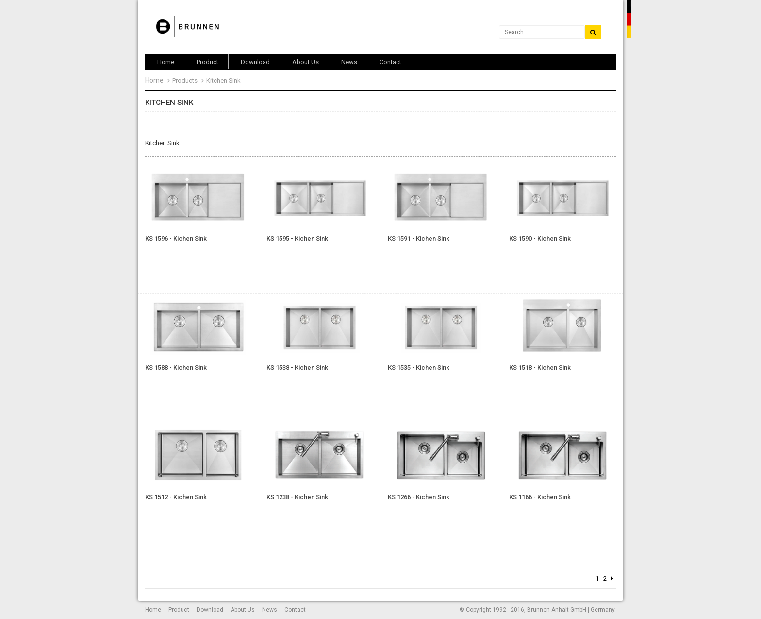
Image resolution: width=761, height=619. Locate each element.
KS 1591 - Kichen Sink (418, 238)
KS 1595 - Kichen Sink (297, 238)
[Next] (612, 579)
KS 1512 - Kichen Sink (176, 497)
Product (178, 609)
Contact (295, 609)
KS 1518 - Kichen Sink (540, 367)
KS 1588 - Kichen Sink (176, 367)
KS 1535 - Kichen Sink (418, 367)
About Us (243, 609)
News (269, 609)
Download (210, 609)
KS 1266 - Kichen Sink (418, 497)
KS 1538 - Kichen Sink (297, 367)
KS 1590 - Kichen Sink (540, 238)
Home (154, 80)
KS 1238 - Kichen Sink (297, 497)
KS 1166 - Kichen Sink (540, 497)
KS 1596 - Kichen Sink (176, 238)
